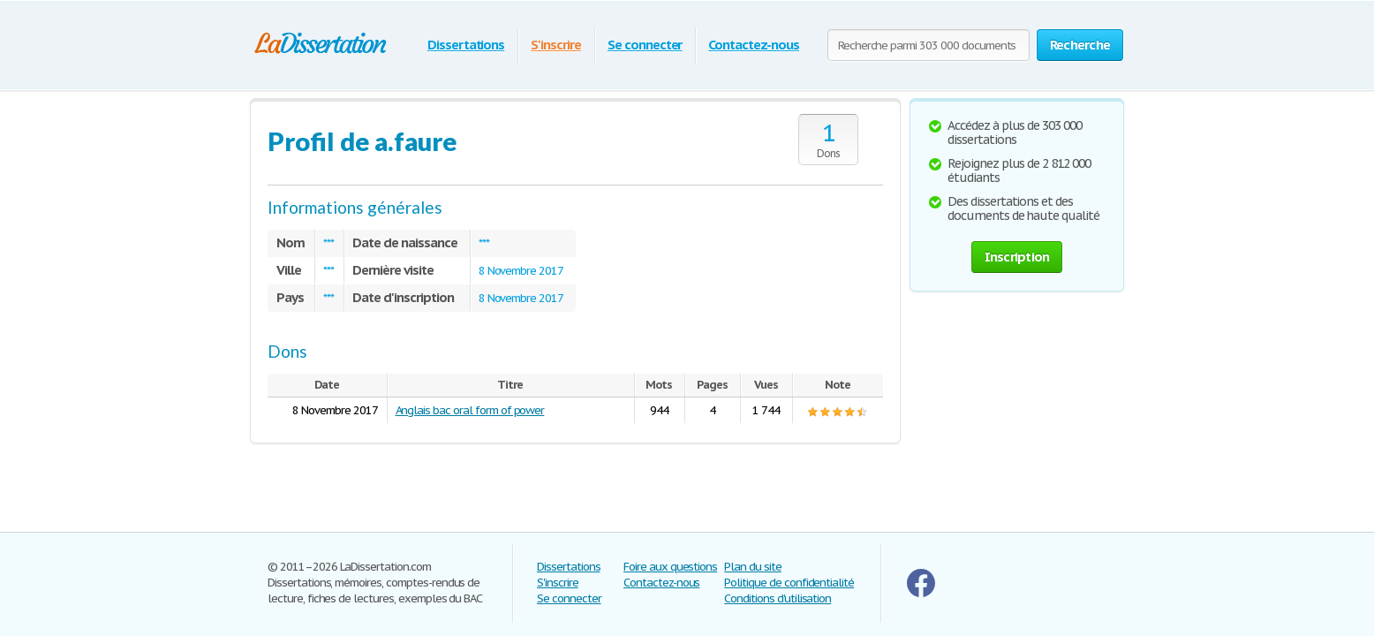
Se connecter (645, 44)
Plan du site (752, 566)
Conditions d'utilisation (777, 598)
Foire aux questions (670, 566)
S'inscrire (556, 44)
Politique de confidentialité (789, 582)
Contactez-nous (753, 44)
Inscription (1017, 256)
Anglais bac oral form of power (470, 410)
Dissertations (465, 44)
